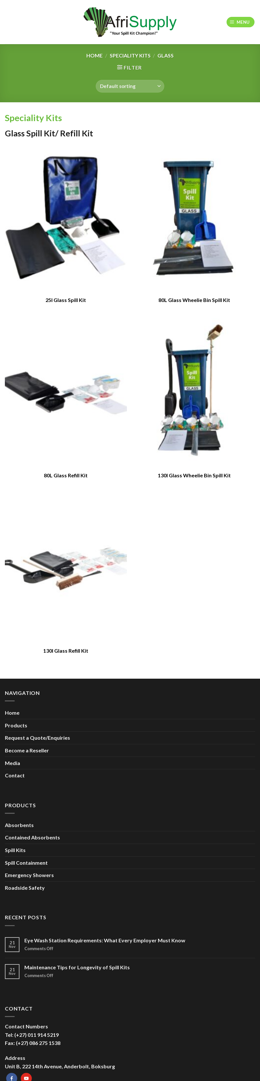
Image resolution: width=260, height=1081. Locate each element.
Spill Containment (26, 863)
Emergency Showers (29, 875)
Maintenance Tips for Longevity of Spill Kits (77, 967)
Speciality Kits (130, 55)
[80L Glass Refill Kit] (66, 392)
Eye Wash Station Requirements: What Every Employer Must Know (104, 940)
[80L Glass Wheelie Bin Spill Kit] (194, 217)
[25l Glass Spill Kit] (66, 217)
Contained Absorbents (32, 837)
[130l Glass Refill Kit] (66, 568)
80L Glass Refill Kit (66, 475)
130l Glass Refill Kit (65, 650)
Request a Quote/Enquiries (37, 738)
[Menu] (241, 22)
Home (94, 55)
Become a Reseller (27, 750)
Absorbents (19, 825)
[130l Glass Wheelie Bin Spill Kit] (194, 392)
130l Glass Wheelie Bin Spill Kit (194, 475)
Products (16, 725)
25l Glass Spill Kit (65, 300)
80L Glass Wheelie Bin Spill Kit (194, 300)
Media (12, 763)
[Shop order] (130, 86)
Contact (15, 775)
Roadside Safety (25, 888)
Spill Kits (15, 850)
